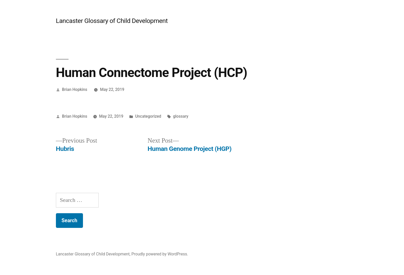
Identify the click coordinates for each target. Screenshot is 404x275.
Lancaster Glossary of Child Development (112, 20)
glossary (180, 116)
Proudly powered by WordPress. (159, 254)
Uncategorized (148, 116)
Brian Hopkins (74, 89)
